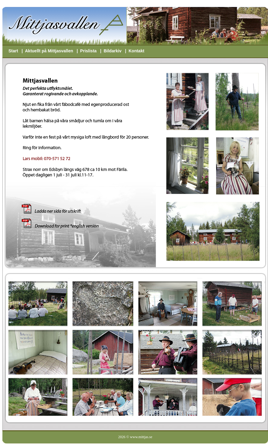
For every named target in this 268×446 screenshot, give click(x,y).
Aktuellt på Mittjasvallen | (52, 50)
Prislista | (92, 50)
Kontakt (136, 50)
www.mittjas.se (141, 437)
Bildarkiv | (116, 50)
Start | (16, 50)
